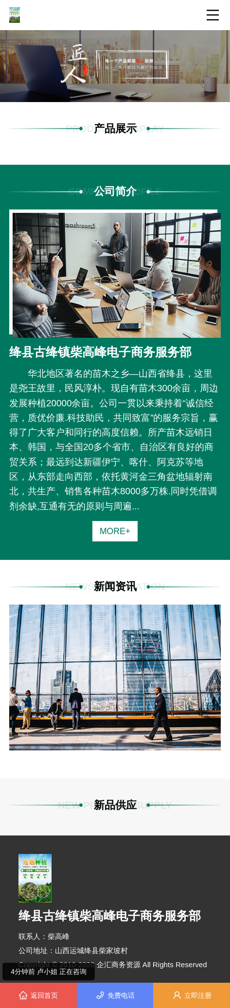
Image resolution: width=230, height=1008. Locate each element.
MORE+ (115, 531)
